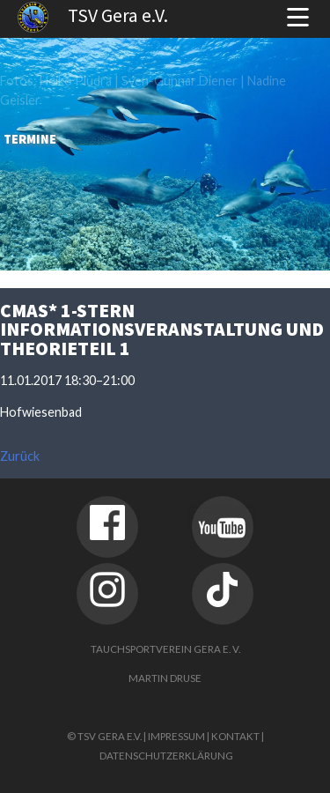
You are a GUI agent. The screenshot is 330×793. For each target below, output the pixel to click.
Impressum (176, 736)
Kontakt (235, 736)
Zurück (20, 455)
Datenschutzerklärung (166, 755)
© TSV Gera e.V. (104, 736)
